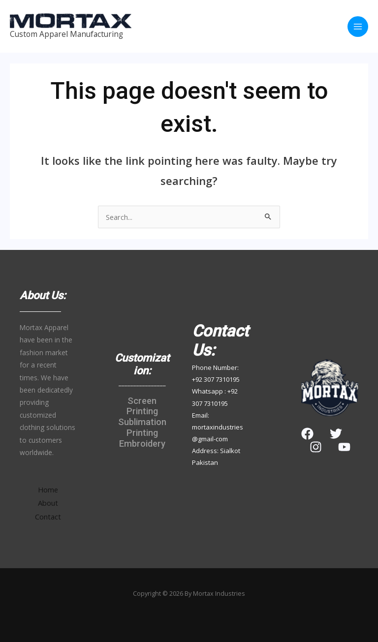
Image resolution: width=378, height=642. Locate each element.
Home (48, 489)
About (48, 503)
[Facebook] (307, 434)
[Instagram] (316, 447)
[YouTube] (344, 447)
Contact (48, 516)
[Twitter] (336, 434)
